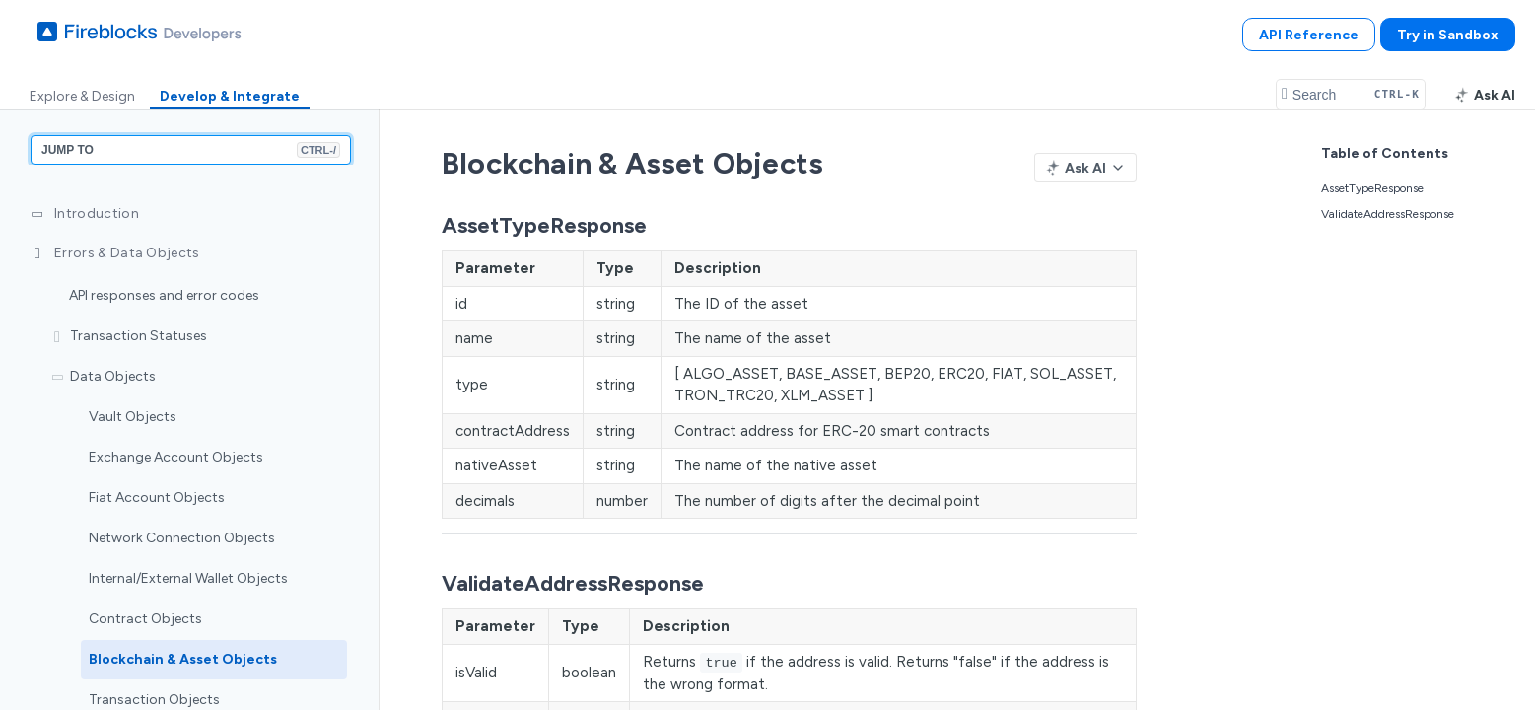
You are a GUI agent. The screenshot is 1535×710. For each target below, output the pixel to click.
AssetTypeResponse (1372, 188)
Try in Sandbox (1448, 35)
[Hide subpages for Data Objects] (57, 378)
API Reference (1309, 35)
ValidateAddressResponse (1387, 214)
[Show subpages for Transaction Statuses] (57, 337)
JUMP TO (190, 150)
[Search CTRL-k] (1351, 94)
